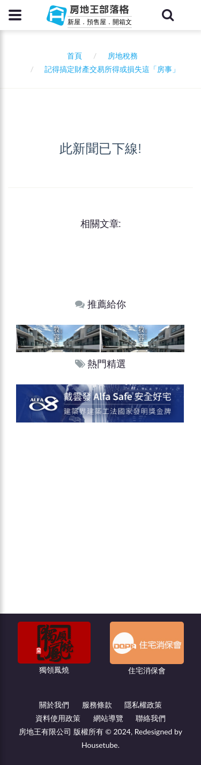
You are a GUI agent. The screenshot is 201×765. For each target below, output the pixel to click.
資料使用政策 (57, 718)
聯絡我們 (151, 718)
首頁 (72, 55)
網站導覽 (108, 718)
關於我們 (54, 704)
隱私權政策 (143, 704)
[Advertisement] (100, 528)
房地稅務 (123, 55)
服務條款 (97, 704)
